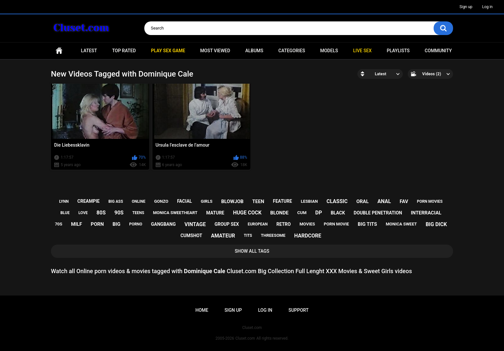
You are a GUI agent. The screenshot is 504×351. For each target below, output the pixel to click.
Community (438, 50)
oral (362, 201)
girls (206, 201)
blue (65, 213)
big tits (367, 224)
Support (298, 310)
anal (384, 201)
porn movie (336, 224)
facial (184, 201)
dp (318, 213)
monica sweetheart (175, 212)
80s (101, 213)
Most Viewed (215, 50)
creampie (89, 201)
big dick (436, 224)
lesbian (309, 201)
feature (282, 201)
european (258, 224)
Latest (89, 50)
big (116, 224)
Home (59, 50)
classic (337, 201)
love (83, 213)
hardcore (307, 236)
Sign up (466, 7)
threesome (273, 235)
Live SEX (362, 50)
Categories (291, 50)
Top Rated (124, 50)
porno (135, 224)
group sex (226, 224)
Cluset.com (245, 338)
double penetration (378, 212)
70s (58, 224)
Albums (254, 50)
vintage (195, 224)
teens (138, 213)
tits (248, 235)
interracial (426, 213)
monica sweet (401, 224)
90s (119, 213)
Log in (487, 7)
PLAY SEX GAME (168, 50)
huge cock (247, 213)
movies (307, 224)
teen (258, 201)
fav (404, 201)
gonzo (161, 201)
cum (301, 212)
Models (329, 50)
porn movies (429, 201)
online (138, 201)
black (338, 212)
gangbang (163, 224)
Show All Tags (252, 251)
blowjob (232, 201)
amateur (223, 236)
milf (76, 224)
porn (97, 224)
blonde (279, 213)
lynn (63, 201)
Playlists (398, 50)
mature (215, 212)
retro (283, 224)
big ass (115, 201)
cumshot (191, 235)
